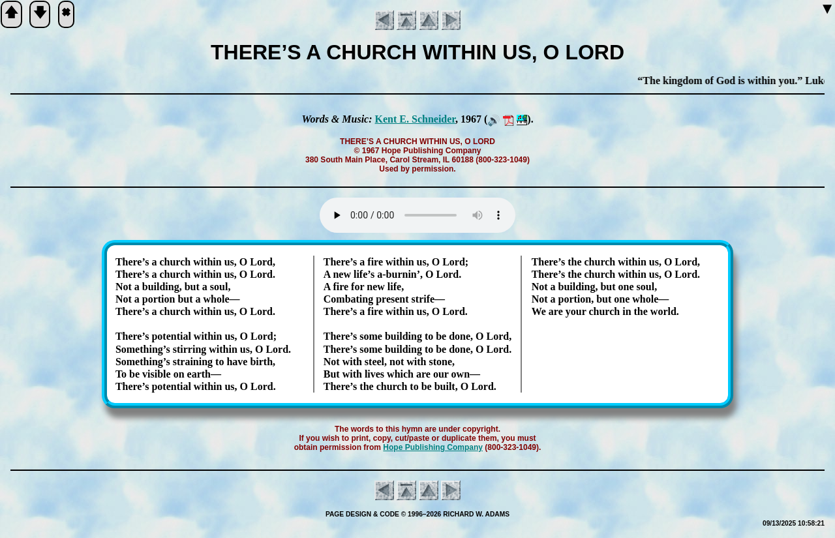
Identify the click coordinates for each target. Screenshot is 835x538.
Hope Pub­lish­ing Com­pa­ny (433, 447)
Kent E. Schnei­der (415, 119)
